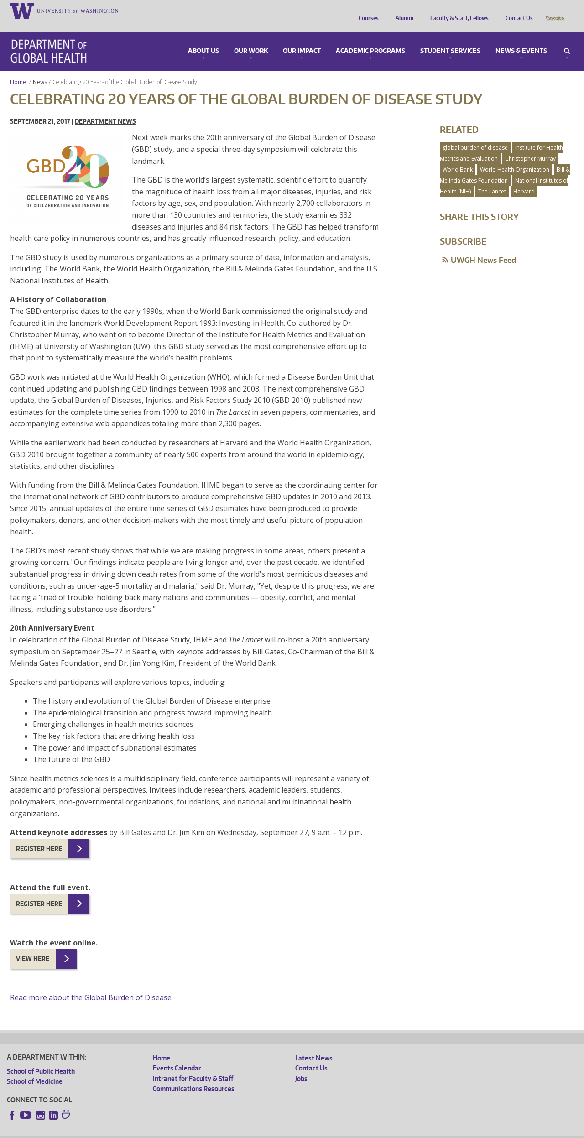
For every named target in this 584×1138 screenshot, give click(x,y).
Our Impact (302, 38)
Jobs (301, 1066)
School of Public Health (41, 1058)
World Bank (458, 157)
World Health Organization (514, 157)
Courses (366, 10)
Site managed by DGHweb (219, 1131)
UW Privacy (127, 1131)
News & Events (521, 38)
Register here (39, 836)
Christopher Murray (530, 146)
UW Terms (164, 1131)
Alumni (402, 10)
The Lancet (492, 179)
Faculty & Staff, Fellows (457, 10)
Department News (105, 108)
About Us (203, 38)
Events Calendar (177, 1055)
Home (18, 69)
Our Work (251, 38)
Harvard (524, 179)
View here (32, 946)
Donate (554, 10)
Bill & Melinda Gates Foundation (505, 162)
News (40, 69)
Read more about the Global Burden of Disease (91, 985)
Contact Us (517, 10)
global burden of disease (475, 135)
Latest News (314, 1045)
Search (567, 38)
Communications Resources (194, 1076)
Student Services (450, 38)
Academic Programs (370, 38)
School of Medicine (35, 1068)
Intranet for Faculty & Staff (193, 1066)
